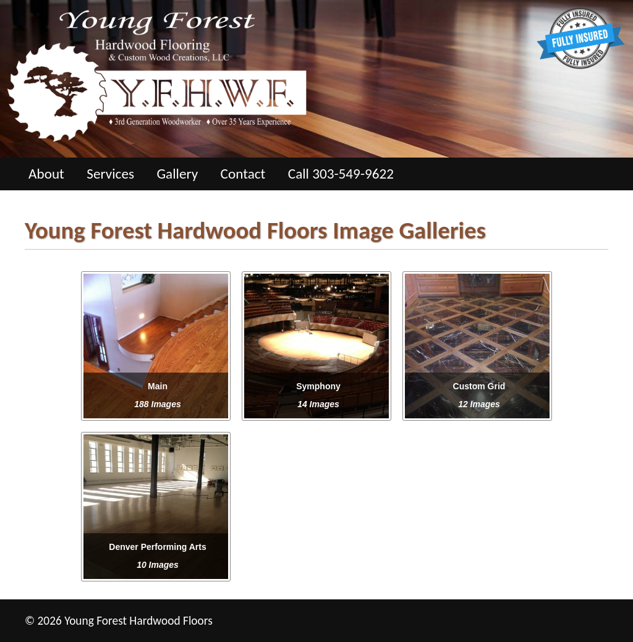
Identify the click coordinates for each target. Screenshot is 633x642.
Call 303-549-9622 (341, 173)
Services (110, 173)
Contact (243, 173)
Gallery (177, 173)
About (46, 173)
